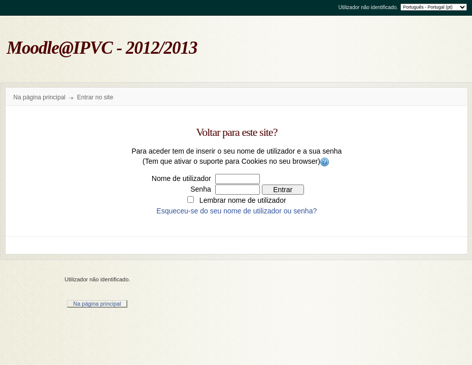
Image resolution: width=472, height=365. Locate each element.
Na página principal (39, 97)
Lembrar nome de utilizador (242, 200)
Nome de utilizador (181, 178)
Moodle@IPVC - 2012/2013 (102, 48)
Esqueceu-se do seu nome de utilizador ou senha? (236, 211)
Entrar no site (95, 97)
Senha (200, 189)
